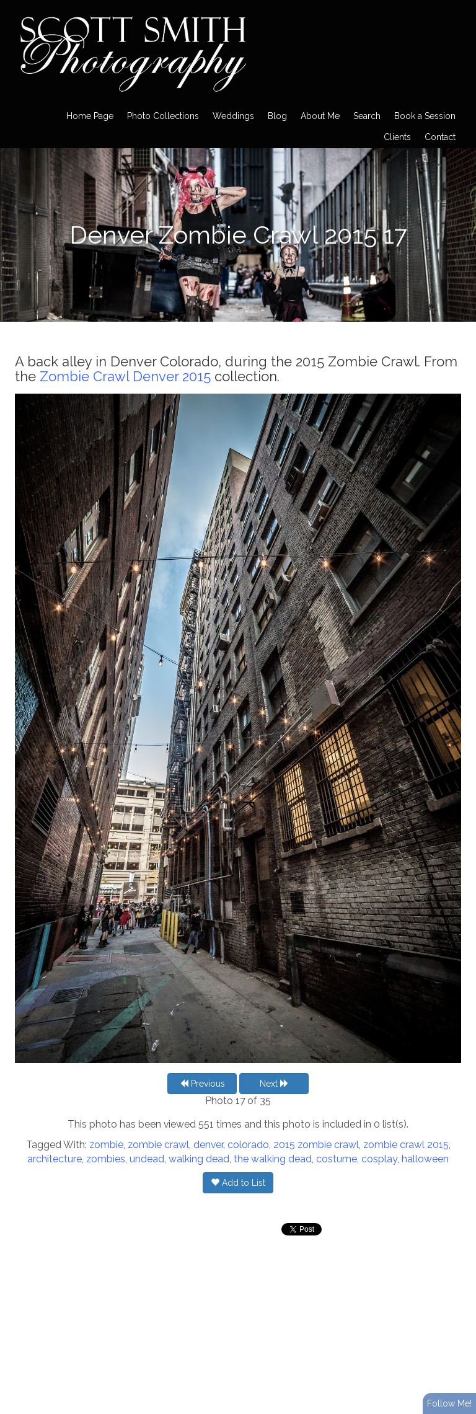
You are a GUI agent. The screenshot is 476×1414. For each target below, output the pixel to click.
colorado (248, 1145)
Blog (277, 116)
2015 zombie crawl (316, 1145)
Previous (202, 1084)
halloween (425, 1159)
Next (274, 1084)
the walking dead (273, 1159)
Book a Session (425, 116)
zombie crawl (158, 1145)
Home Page (89, 116)
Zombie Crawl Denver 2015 (125, 376)
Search (367, 116)
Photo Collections (163, 116)
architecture (54, 1159)
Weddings (233, 116)
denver (208, 1145)
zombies (105, 1159)
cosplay (379, 1159)
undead (147, 1159)
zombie (106, 1145)
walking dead (199, 1159)
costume (336, 1159)
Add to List (238, 1183)
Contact (440, 137)
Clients (397, 137)
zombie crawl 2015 (406, 1145)
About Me (320, 116)
